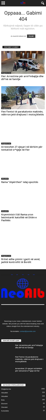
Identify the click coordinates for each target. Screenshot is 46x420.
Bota (3, 400)
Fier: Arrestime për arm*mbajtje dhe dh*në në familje (22, 78)
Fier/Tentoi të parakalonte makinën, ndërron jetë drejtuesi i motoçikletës (22, 113)
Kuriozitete (5, 411)
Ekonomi (4, 404)
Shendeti (4, 407)
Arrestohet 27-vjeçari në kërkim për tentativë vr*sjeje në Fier (21, 148)
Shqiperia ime (6, 73)
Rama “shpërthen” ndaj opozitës (19, 182)
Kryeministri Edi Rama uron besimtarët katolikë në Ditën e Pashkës (19, 217)
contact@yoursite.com (28, 331)
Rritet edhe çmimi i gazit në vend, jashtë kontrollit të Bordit (20, 261)
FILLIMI (31, 36)
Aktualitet (5, 179)
